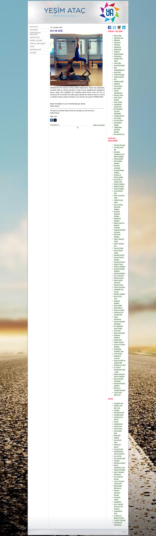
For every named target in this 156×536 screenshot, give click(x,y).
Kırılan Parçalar (119, 74)
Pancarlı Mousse (119, 145)
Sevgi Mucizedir (119, 65)
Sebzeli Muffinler (119, 273)
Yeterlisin (117, 45)
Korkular (117, 460)
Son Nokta (117, 118)
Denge (116, 422)
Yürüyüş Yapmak (119, 520)
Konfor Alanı (118, 428)
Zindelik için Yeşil (119, 365)
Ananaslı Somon (119, 262)
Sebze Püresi (118, 264)
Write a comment (99, 125)
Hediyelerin (118, 56)
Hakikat (116, 438)
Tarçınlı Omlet (118, 248)
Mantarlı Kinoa (119, 278)
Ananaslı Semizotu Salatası (117, 214)
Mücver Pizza (118, 285)
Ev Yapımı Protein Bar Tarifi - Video (119, 369)
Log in (124, 532)
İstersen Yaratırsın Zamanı (117, 493)
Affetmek (117, 40)
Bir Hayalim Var (119, 134)
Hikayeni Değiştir (119, 470)
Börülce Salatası (119, 294)
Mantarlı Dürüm (119, 255)
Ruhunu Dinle (118, 95)
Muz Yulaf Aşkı (119, 276)
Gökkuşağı (117, 49)
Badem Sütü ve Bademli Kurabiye (119, 225)
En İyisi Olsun (118, 120)
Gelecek (116, 51)
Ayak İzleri (117, 72)
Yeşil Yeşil (117, 331)
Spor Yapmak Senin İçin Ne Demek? (118, 506)
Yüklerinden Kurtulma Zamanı (118, 129)
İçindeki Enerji (118, 415)
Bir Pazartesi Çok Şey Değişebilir (118, 111)
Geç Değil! (117, 88)
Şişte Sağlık (118, 305)
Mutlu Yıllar (118, 35)
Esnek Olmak (118, 449)
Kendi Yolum (118, 86)
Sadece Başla (118, 54)
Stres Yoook (118, 102)
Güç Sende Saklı (119, 458)
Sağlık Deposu (119, 342)
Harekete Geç (118, 403)
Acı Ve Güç (118, 456)
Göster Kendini (119, 77)
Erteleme (117, 84)
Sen (115, 79)
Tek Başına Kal (119, 412)
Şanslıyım (117, 42)
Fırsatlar (116, 410)
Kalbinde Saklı (119, 81)
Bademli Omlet (119, 186)
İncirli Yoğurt (118, 353)
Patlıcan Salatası (119, 266)
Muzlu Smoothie (119, 333)
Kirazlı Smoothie (119, 287)
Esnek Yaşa (118, 426)
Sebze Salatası (119, 188)
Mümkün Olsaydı (119, 463)
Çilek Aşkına (118, 308)
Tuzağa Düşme (119, 116)
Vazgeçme (117, 47)
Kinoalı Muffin (118, 159)
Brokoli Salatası (119, 184)
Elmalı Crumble (119, 310)
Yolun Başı (117, 63)
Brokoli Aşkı (118, 340)
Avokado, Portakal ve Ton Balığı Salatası (119, 154)
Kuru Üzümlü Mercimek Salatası (118, 207)
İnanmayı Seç (118, 38)
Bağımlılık (117, 435)
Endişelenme (118, 424)
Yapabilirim (117, 502)
